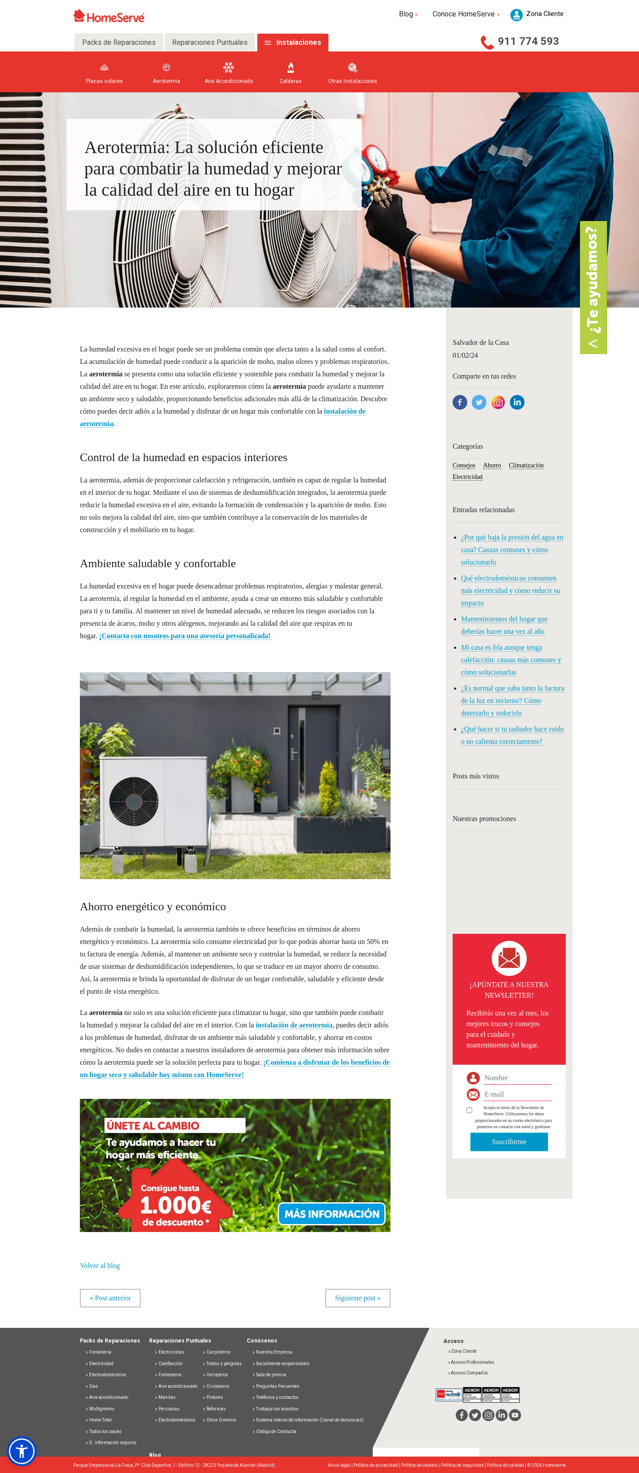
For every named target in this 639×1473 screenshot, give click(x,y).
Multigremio (99, 1408)
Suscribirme (509, 1141)
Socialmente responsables (281, 1363)
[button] (235, 1161)
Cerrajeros (215, 1375)
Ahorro (492, 465)
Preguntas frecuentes (276, 1386)
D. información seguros (111, 1443)
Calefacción (168, 1363)
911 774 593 (528, 41)
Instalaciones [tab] (298, 42)
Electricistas (169, 1352)
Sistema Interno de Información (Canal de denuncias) (310, 1420)
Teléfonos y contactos (275, 1397)
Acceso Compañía (468, 1373)
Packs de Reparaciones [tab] (119, 42)
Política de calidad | (507, 1465)
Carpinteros (216, 1352)
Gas (91, 1386)
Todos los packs (103, 1431)
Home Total (98, 1420)
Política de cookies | (421, 1465)
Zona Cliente (462, 1351)
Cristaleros (215, 1386)
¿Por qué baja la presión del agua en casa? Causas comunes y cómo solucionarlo (512, 549)
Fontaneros (167, 1375)
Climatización (526, 465)
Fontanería (98, 1352)
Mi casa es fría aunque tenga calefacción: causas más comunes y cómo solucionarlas (511, 660)
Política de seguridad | (464, 1465)
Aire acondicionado (106, 1397)
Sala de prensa (269, 1375)
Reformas (214, 1408)
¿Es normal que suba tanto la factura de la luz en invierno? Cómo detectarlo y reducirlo (512, 700)
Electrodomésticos (105, 1375)
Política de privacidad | (377, 1465)
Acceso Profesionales (471, 1362)
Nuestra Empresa (272, 1352)
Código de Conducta (274, 1431)
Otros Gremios (219, 1420)
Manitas (165, 1397)
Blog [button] (409, 14)
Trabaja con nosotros (275, 1408)
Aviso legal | (341, 1465)
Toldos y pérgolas (222, 1363)
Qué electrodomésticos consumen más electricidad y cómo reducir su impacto (510, 590)
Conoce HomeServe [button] (467, 14)
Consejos (464, 465)
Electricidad (468, 477)
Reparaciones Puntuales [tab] (210, 42)
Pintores (212, 1397)
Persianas (167, 1408)
